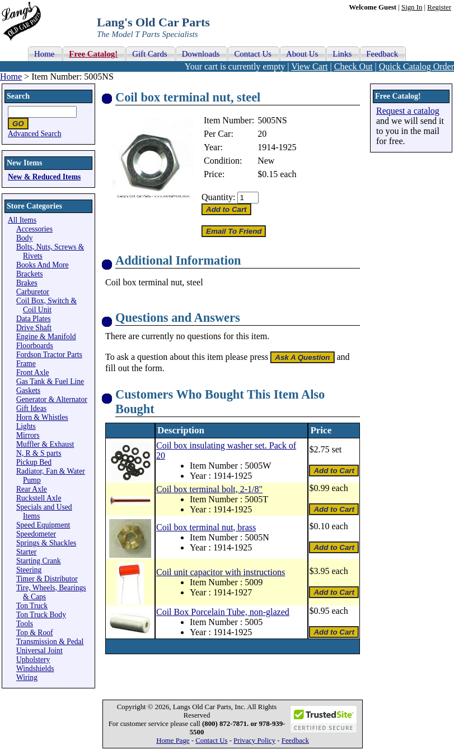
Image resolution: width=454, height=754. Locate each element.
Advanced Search (35, 133)
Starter (26, 552)
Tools (24, 623)
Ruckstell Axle (38, 498)
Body (24, 238)
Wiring (27, 677)
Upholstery (33, 659)
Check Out (353, 66)
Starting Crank (38, 561)
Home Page (172, 740)
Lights (26, 426)
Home (11, 76)
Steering (28, 570)
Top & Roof (34, 632)
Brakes (27, 283)
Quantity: (218, 197)
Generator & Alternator (51, 399)
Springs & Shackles (46, 543)
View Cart (309, 66)
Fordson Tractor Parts (49, 354)
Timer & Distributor (47, 579)
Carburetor (32, 292)
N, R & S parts (38, 453)
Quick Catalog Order (416, 66)
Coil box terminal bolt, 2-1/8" (209, 489)
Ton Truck (32, 606)
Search (18, 96)
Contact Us (211, 740)
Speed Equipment (43, 525)
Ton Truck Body (41, 614)
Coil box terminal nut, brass (206, 527)
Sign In (411, 7)
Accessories (34, 229)
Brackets (29, 274)
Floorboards (34, 345)
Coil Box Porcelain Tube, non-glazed (222, 612)
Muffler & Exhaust (45, 444)
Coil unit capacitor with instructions (220, 572)
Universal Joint (39, 650)
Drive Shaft (34, 327)
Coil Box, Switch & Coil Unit (46, 305)
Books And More (42, 265)
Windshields (35, 668)
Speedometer (36, 534)
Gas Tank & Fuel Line (50, 381)
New (266, 160)
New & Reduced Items (44, 177)
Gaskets (28, 390)
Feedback (295, 740)
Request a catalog (407, 110)
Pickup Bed (34, 462)
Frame (26, 363)
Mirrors (28, 435)
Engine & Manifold (46, 336)
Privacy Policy (254, 740)
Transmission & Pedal (49, 641)
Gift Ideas (31, 408)
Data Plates (33, 318)
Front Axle (32, 372)
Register (439, 7)
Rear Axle (31, 489)
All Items (22, 220)
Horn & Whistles (42, 417)
